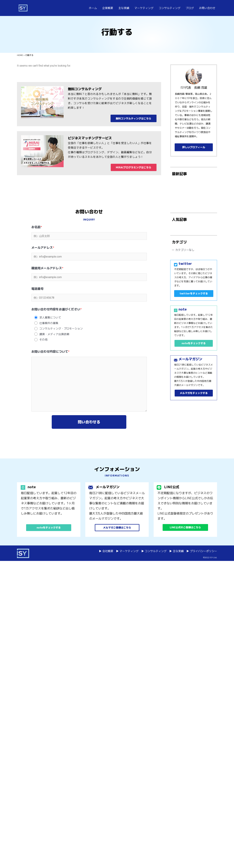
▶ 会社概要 (106, 551)
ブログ (190, 8)
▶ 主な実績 (176, 551)
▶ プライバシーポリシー (201, 551)
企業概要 (107, 8)
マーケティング (143, 8)
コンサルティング (169, 8)
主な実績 (123, 8)
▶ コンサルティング (154, 551)
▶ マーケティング (127, 551)
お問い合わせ (207, 8)
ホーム (93, 8)
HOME (20, 55)
